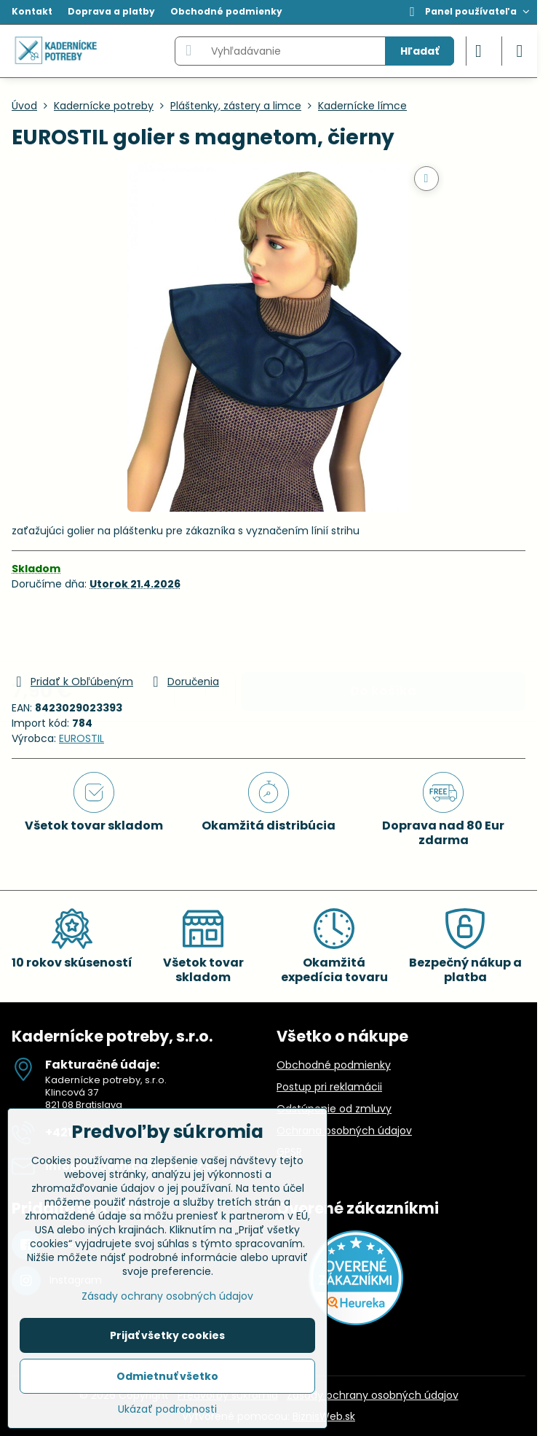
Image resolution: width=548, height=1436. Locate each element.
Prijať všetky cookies (167, 1335)
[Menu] (519, 51)
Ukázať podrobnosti (167, 1409)
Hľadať (419, 51)
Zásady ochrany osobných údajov (372, 1395)
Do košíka (383, 632)
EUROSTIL (81, 738)
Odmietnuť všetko (167, 1376)
